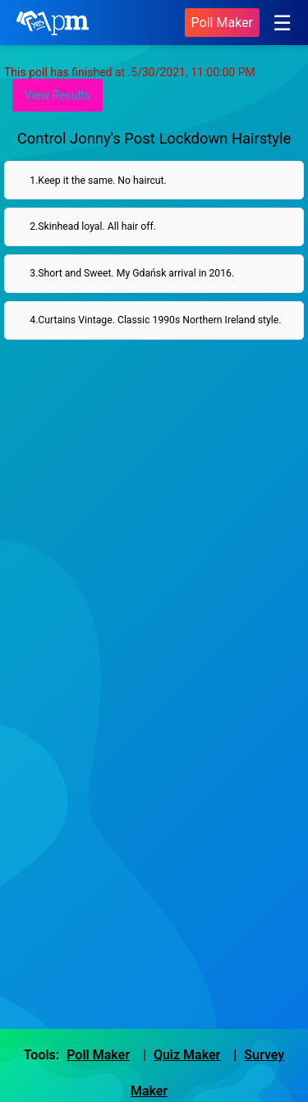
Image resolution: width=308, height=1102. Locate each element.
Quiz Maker (187, 1055)
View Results (57, 95)
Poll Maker (222, 22)
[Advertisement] (154, 525)
